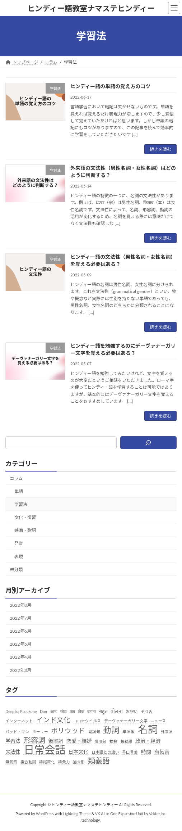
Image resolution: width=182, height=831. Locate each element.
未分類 (16, 569)
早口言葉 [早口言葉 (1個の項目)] (130, 752)
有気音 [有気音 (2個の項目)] (161, 752)
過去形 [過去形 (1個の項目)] (79, 761)
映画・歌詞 (25, 530)
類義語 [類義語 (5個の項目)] (98, 761)
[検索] (148, 442)
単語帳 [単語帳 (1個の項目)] (129, 731)
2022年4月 (20, 657)
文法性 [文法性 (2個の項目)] (12, 752)
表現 (18, 556)
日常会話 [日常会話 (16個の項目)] (44, 749)
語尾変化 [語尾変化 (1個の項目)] (47, 761)
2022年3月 (20, 670)
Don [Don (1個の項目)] (43, 711)
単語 (18, 491)
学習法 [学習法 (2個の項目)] (12, 741)
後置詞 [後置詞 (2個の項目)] (55, 741)
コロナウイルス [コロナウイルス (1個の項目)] (87, 720)
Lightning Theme (77, 814)
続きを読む (160, 149)
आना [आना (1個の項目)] (53, 711)
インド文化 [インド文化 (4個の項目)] (53, 720)
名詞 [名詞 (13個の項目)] (148, 729)
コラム (16, 478)
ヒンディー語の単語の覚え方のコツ (110, 86)
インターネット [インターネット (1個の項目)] (19, 720)
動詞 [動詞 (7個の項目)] (111, 730)
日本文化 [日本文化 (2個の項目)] (78, 752)
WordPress (45, 814)
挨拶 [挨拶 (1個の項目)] (113, 741)
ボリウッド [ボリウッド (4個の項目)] (68, 731)
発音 (18, 543)
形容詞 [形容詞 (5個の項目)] (34, 740)
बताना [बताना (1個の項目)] (91, 711)
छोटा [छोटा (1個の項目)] (63, 711)
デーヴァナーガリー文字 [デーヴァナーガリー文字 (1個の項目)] (126, 720)
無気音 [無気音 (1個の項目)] (11, 761)
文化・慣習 (25, 517)
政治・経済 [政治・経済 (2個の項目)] (147, 741)
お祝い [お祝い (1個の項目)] (132, 711)
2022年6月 (20, 631)
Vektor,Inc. (158, 814)
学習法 (20, 504)
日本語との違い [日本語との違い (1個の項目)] (105, 752)
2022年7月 (20, 618)
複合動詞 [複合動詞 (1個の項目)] (28, 761)
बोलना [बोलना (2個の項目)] (117, 711)
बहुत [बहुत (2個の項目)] (103, 711)
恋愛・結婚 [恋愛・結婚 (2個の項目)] (79, 741)
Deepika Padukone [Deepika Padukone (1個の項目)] (21, 711)
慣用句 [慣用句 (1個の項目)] (100, 741)
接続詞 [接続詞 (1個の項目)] (126, 741)
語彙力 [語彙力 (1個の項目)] (64, 761)
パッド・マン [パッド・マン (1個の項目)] (17, 731)
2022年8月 (20, 605)
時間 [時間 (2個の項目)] (146, 752)
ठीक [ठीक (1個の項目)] (81, 711)
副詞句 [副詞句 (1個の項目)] (94, 731)
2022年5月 (20, 644)
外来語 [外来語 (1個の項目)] (167, 731)
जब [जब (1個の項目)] (72, 711)
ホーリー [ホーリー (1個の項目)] (40, 731)
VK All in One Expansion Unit (119, 814)
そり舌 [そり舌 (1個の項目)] (147, 711)
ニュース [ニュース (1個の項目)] (158, 720)
